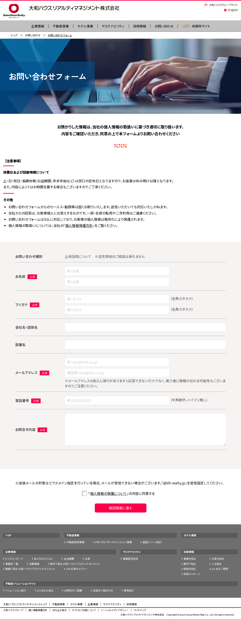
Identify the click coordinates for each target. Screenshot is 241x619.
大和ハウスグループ (13, 610)
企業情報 (10, 552)
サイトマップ (140, 610)
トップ (14, 35)
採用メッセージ (192, 574)
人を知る (217, 564)
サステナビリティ (113, 26)
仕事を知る (218, 559)
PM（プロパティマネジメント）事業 (113, 542)
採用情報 (140, 26)
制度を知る (190, 569)
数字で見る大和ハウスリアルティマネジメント (75, 564)
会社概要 (69, 559)
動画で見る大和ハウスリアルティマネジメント (30, 569)
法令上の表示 (59, 610)
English (231, 10)
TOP (8, 535)
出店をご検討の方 (103, 590)
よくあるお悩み (45, 590)
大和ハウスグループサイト (221, 4)
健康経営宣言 (130, 559)
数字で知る (190, 564)
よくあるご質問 (220, 569)
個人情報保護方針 (79, 225)
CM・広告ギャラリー (76, 569)
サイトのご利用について (84, 610)
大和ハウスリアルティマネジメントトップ (25, 604)
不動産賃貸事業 (75, 542)
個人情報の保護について (108, 493)
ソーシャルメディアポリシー (115, 610)
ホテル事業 (83, 26)
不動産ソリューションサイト (20, 584)
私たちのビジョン (43, 559)
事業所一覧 (11, 564)
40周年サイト (199, 26)
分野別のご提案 (73, 590)
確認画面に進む (120, 508)
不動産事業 (58, 26)
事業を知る (190, 559)
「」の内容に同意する (118, 493)
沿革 (87, 559)
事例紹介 (129, 590)
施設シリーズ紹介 (152, 542)
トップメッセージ (14, 559)
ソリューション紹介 (15, 590)
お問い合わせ (166, 26)
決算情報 (34, 564)
